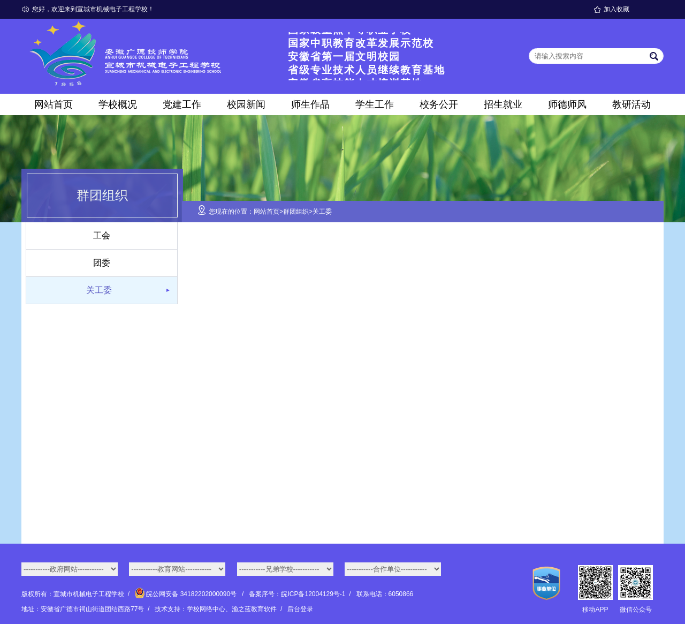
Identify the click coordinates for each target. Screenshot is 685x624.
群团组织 (296, 211)
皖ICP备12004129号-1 (313, 594)
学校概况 (117, 104)
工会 (101, 235)
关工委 (99, 290)
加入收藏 (616, 9)
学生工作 (374, 104)
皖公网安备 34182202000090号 (186, 594)
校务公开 (439, 104)
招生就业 (503, 104)
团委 (101, 262)
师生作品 (310, 104)
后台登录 (300, 609)
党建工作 (182, 104)
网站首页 (53, 104)
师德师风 (567, 104)
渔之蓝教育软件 (254, 609)
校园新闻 (246, 104)
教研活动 (631, 104)
